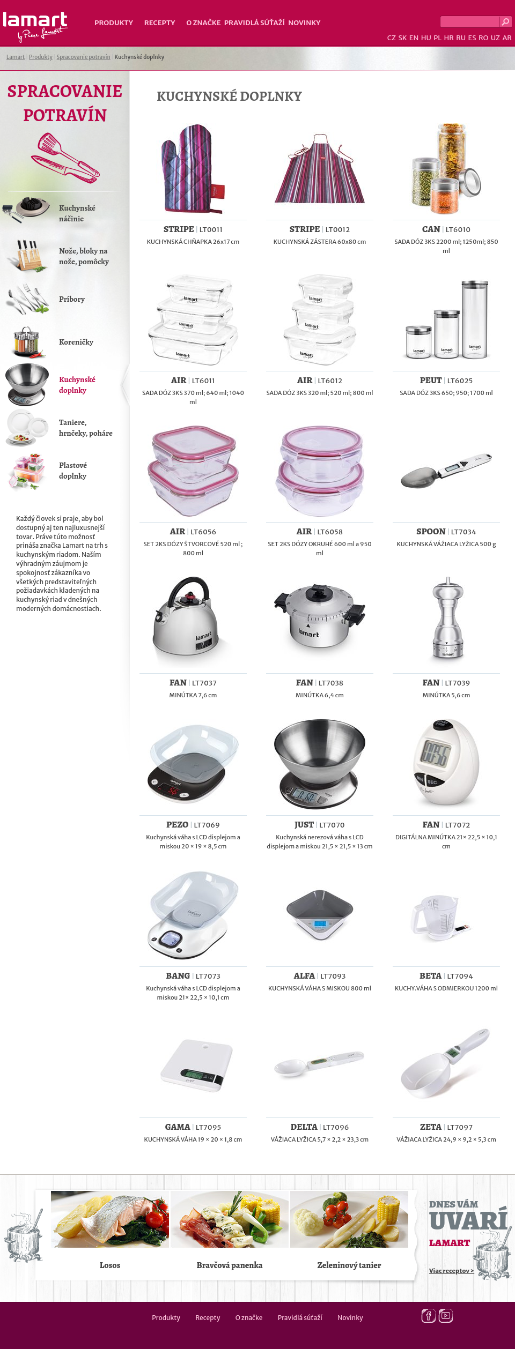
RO (483, 37)
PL (437, 37)
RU (461, 37)
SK (402, 37)
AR (507, 37)
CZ (391, 37)
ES (472, 37)
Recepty (159, 22)
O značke (203, 22)
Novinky (304, 22)
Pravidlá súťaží (254, 22)
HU (426, 37)
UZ (495, 37)
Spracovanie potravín (84, 57)
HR (448, 37)
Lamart (36, 27)
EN (414, 37)
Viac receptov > (451, 1271)
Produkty (113, 22)
